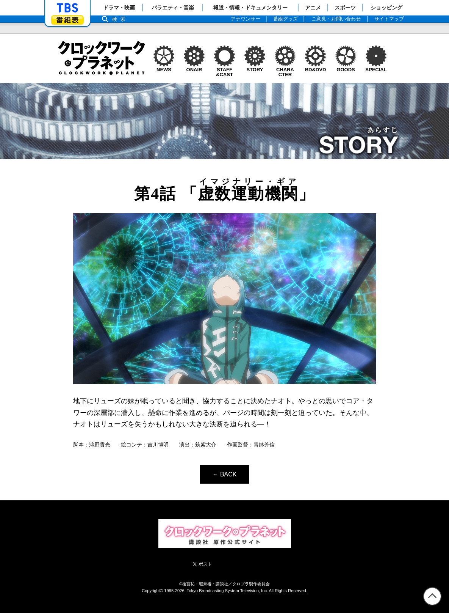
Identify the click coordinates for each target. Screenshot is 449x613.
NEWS (163, 67)
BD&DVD (315, 67)
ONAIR (194, 67)
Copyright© (152, 590)
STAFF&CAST (224, 69)
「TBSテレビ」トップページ (67, 8)
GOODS (345, 67)
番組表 (67, 20)
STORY (254, 67)
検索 (121, 19)
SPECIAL (375, 67)
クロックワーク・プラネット (101, 58)
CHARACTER (285, 69)
